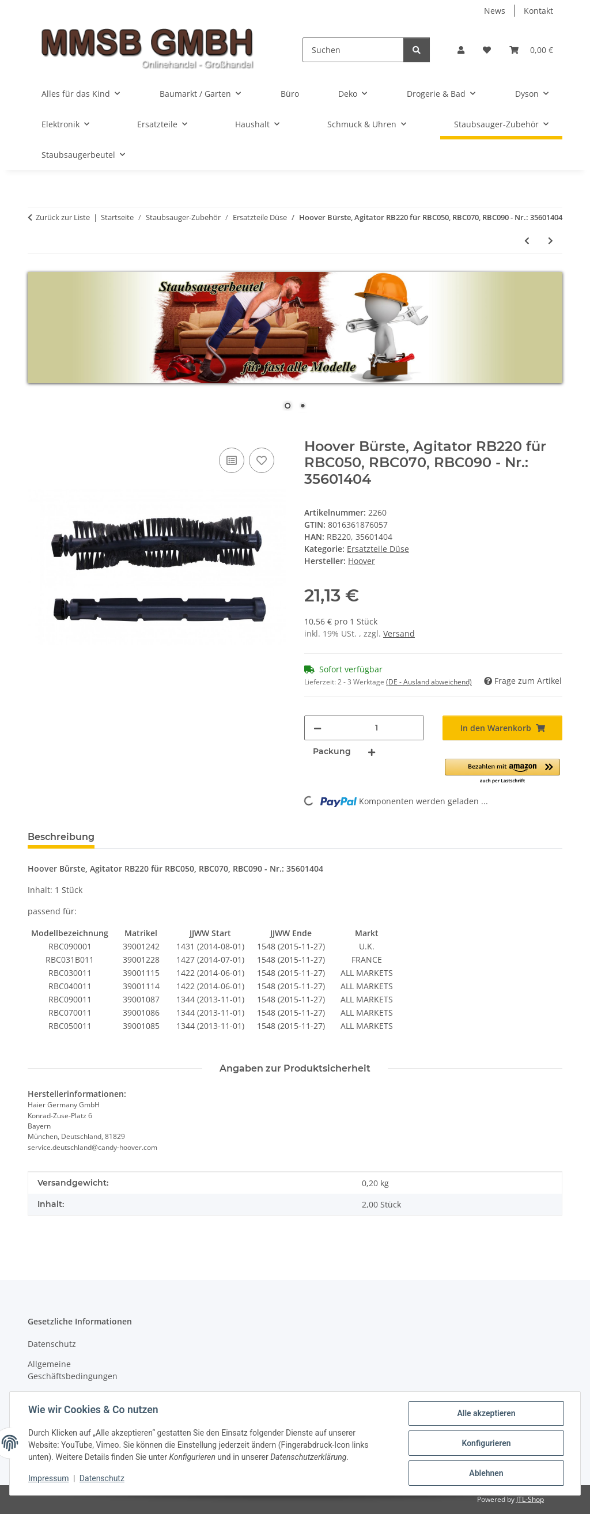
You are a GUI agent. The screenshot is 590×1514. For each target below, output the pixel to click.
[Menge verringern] (317, 728)
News (494, 10)
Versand (399, 633)
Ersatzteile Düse (378, 548)
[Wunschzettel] (487, 50)
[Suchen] (353, 49)
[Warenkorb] (531, 50)
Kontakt (538, 10)
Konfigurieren (486, 1443)
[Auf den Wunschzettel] (261, 460)
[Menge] (376, 728)
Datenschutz (102, 1478)
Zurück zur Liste (63, 217)
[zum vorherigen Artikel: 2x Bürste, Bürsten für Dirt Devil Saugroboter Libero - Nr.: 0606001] (527, 240)
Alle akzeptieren (486, 1413)
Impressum (48, 1478)
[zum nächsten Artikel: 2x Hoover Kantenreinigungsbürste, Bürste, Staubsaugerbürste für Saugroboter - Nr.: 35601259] (550, 240)
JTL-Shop (530, 1499)
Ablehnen (486, 1473)
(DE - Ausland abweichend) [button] (429, 682)
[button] (461, 50)
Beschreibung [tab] (61, 836)
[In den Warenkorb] (37, 432)
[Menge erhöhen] (371, 751)
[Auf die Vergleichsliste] (231, 460)
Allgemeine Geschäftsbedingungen (73, 1369)
